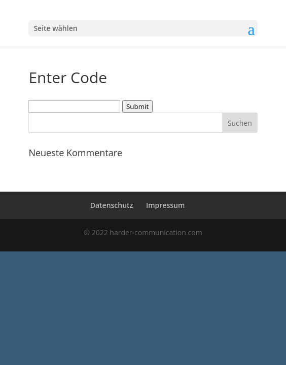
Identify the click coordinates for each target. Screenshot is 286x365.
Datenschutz (111, 205)
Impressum (165, 205)
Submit (137, 106)
